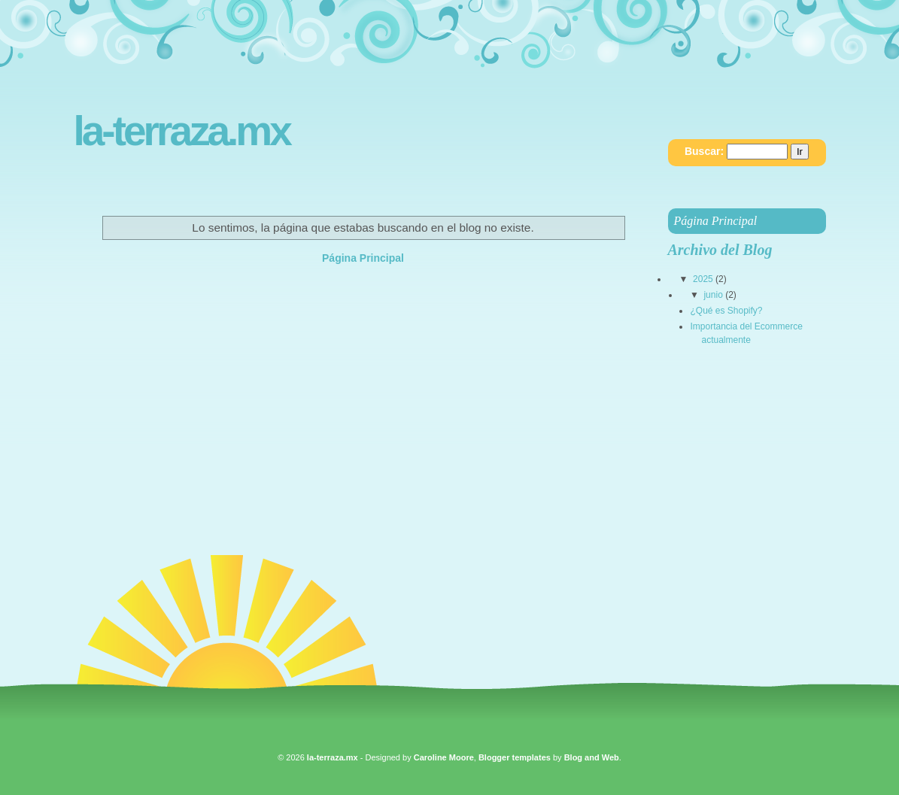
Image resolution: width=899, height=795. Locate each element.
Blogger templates (514, 757)
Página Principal (363, 258)
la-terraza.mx (182, 131)
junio (712, 295)
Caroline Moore (444, 757)
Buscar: (704, 151)
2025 (703, 279)
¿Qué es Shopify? (726, 310)
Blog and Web (591, 757)
